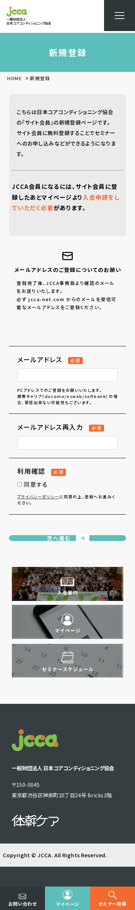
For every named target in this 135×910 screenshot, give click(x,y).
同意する (32, 484)
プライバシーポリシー (38, 496)
